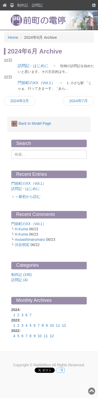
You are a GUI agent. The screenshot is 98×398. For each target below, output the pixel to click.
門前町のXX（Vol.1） (36, 82)
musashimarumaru (30, 239)
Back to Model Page (31, 124)
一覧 (60, 370)
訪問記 (37, 5)
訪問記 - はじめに (33, 65)
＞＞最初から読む (25, 196)
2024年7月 (78, 101)
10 (52, 325)
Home (13, 37)
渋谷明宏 (22, 245)
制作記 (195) (21, 274)
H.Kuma (21, 229)
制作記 (22, 5)
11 (58, 325)
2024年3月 (19, 101)
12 (64, 325)
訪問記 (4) (19, 280)
